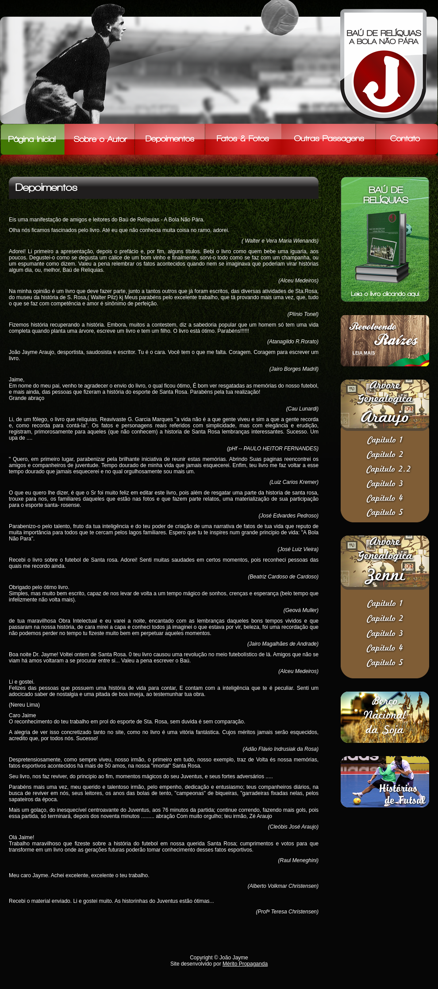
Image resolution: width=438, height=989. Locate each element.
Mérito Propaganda (245, 964)
